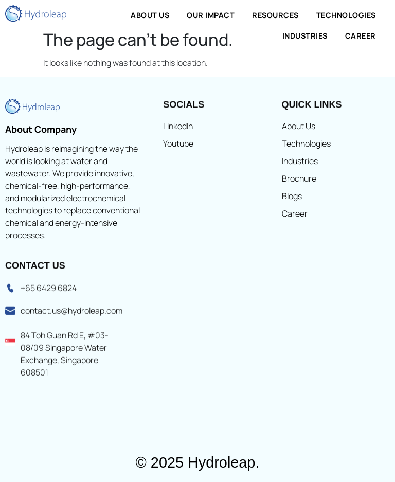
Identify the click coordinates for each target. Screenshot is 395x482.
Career (360, 36)
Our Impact (211, 15)
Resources (275, 15)
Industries (305, 36)
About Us (150, 15)
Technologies (346, 15)
